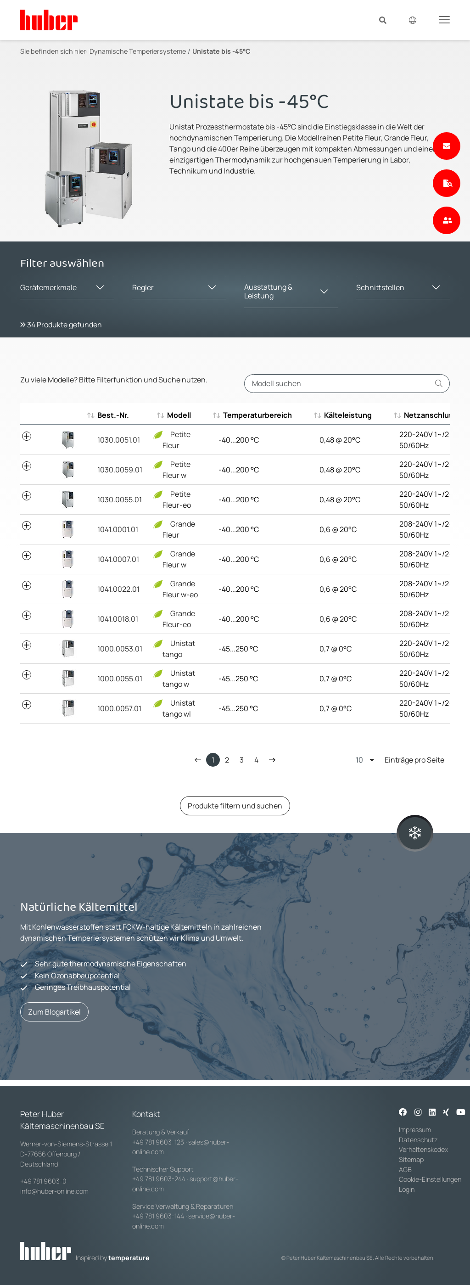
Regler (143, 287)
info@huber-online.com (54, 1191)
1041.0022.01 (118, 589)
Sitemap (411, 1159)
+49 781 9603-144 (158, 1216)
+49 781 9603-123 (158, 1142)
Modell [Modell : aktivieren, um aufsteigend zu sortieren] (174, 415)
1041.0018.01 (117, 619)
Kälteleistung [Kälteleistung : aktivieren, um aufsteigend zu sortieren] (343, 415)
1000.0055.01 (119, 678)
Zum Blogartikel (54, 1012)
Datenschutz (418, 1139)
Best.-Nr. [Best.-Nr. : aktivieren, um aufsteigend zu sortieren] (113, 415)
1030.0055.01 (119, 499)
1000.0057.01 (119, 708)
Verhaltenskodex (423, 1149)
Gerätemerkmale (48, 287)
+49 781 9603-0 (43, 1181)
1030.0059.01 (119, 470)
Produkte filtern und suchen (235, 806)
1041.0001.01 (117, 529)
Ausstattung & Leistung (268, 291)
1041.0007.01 (118, 559)
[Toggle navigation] (444, 19)
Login (406, 1189)
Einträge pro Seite (400, 760)
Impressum (415, 1129)
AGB (406, 1169)
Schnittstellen (380, 287)
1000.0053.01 (119, 649)
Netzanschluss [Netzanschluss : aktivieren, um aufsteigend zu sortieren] (426, 415)
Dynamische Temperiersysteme (138, 51)
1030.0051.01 (118, 440)
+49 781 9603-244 (158, 1178)
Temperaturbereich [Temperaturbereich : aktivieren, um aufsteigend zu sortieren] (252, 415)
